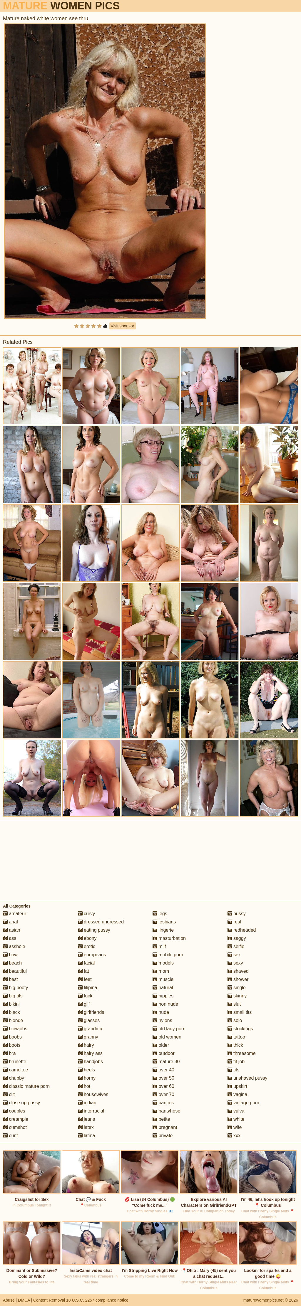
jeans (86, 1119)
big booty (15, 987)
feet (85, 979)
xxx (234, 1135)
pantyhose (166, 1110)
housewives (93, 1094)
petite (161, 1119)
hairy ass (90, 1053)
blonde (13, 1020)
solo (235, 1020)
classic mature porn (26, 1086)
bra (9, 1053)
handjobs (90, 1061)
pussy (237, 913)
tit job (236, 1061)
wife (235, 1127)
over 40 (163, 1069)
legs (160, 913)
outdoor (164, 1053)
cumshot (15, 1127)
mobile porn (168, 954)
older (161, 1045)
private (163, 1135)
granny (88, 1036)
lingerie (163, 930)
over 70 (163, 1094)
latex (86, 1127)
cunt (10, 1135)
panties (163, 1102)
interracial (91, 1110)
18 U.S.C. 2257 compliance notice (97, 1300)
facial (86, 962)
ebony (87, 938)
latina (86, 1135)
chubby (13, 1078)
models (163, 962)
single (237, 987)
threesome (242, 1053)
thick (235, 1045)
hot (84, 1086)
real (234, 921)
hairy (86, 1045)
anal (10, 921)
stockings (240, 1028)
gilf (84, 1004)
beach (12, 962)
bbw (10, 954)
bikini (11, 1004)
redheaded (242, 930)
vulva (236, 1110)
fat (83, 971)
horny (87, 1078)
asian (11, 930)
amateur (14, 913)
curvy (86, 913)
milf (159, 946)
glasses (89, 1020)
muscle (163, 979)
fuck (85, 995)
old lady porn (169, 1028)
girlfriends (91, 1012)
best (10, 979)
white (236, 1119)
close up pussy (21, 1102)
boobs (12, 1036)
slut (234, 1004)
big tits (13, 995)
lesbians (164, 921)
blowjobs (15, 1028)
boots (12, 1045)
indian (87, 1102)
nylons (162, 1020)
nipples (163, 995)
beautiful (15, 971)
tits (234, 1069)
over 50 (163, 1078)
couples (14, 1110)
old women (167, 1036)
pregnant (165, 1127)
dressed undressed (101, 921)
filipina (87, 987)
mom (161, 971)
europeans (92, 954)
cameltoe (15, 1069)
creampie (15, 1119)
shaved (238, 971)
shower (238, 979)
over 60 (163, 1086)
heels (86, 1069)
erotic (87, 946)
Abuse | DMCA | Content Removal (34, 1300)
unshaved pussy (247, 1078)
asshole (14, 946)
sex (234, 954)
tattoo (236, 1036)
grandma (90, 1028)
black (11, 1012)
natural (163, 987)
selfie (236, 946)
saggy (237, 938)
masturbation (169, 938)
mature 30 (166, 1061)
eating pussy (94, 930)
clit (9, 1094)
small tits (240, 1012)
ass (9, 938)
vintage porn (244, 1102)
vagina (238, 1094)
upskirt (238, 1086)
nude (161, 1012)
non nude (165, 1004)
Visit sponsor (122, 326)
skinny (237, 995)
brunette (14, 1061)
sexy (235, 962)
